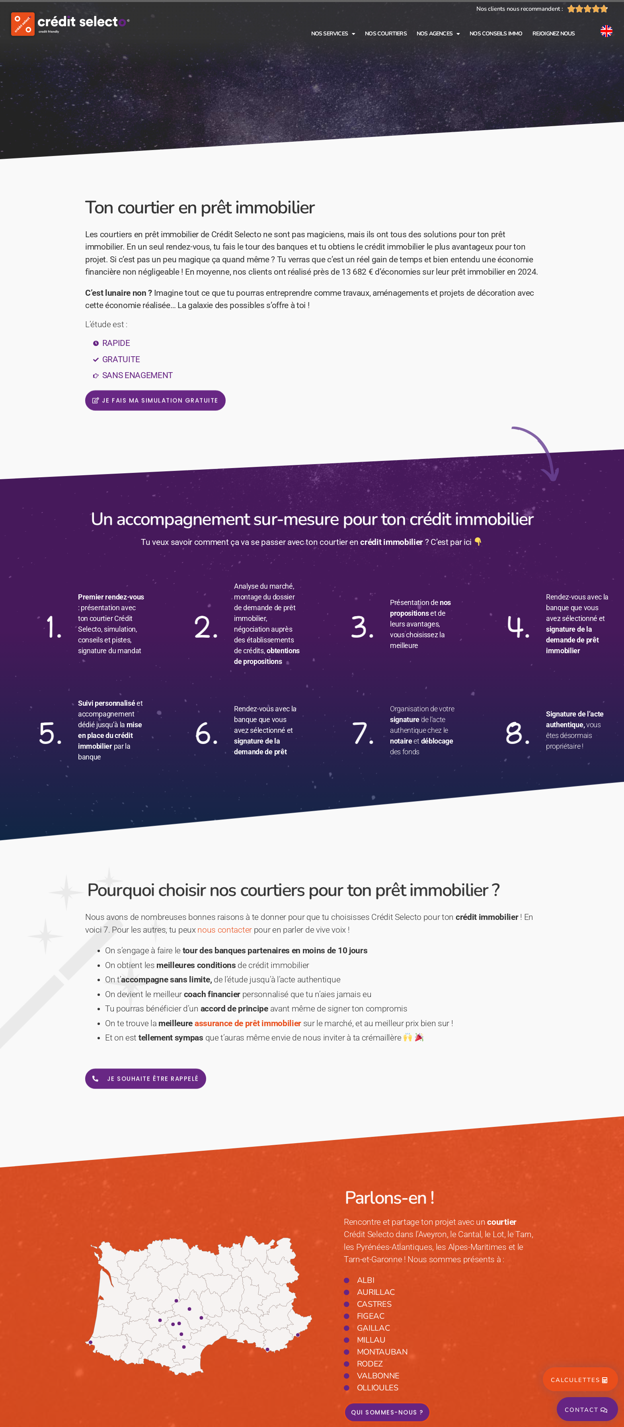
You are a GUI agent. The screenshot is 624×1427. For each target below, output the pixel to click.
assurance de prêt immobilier (248, 1023)
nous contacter (224, 930)
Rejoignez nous (553, 33)
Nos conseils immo (496, 33)
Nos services (333, 34)
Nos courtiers (386, 33)
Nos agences (438, 34)
